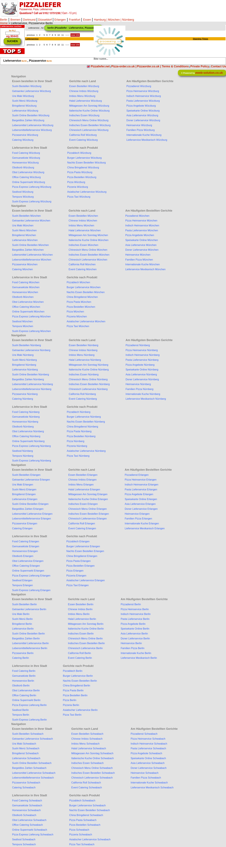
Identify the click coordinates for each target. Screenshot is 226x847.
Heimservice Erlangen (137, 513)
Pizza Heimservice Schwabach (148, 738)
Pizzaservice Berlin (22, 653)
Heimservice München (137, 254)
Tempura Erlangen (22, 585)
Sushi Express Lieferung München (31, 331)
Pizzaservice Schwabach (26, 782)
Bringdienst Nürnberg (24, 364)
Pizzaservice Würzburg (25, 135)
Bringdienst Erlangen (24, 494)
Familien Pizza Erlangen (138, 518)
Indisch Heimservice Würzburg (143, 96)
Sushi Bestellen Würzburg (26, 86)
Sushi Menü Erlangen (24, 489)
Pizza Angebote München (139, 235)
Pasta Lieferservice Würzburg (143, 100)
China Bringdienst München (82, 297)
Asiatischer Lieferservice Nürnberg (86, 451)
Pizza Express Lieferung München (31, 316)
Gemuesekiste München (26, 287)
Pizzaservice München (24, 264)
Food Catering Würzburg (26, 153)
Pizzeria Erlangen (76, 575)
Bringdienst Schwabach (25, 753)
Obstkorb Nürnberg (23, 426)
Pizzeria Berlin (71, 705)
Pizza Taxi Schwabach (81, 844)
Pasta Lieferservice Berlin (135, 619)
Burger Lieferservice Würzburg (84, 157)
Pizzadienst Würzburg (138, 86)
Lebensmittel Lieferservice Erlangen (32, 513)
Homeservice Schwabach (26, 810)
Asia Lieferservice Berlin (134, 633)
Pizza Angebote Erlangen (139, 494)
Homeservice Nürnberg (25, 421)
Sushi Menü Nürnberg (24, 360)
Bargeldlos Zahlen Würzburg (28, 120)
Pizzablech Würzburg (79, 153)
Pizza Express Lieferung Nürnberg (31, 446)
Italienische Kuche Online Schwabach (92, 758)
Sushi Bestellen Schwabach (27, 733)
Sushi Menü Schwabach (25, 748)
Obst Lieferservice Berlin (26, 690)
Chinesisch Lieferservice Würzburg (88, 130)
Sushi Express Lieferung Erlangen (31, 590)
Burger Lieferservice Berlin (78, 675)
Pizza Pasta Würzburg (79, 172)
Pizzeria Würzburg (77, 187)
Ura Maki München (22, 225)
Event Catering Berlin (80, 658)
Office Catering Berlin (24, 695)
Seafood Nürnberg (22, 451)
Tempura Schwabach (24, 844)
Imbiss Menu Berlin (79, 614)
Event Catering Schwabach (86, 787)
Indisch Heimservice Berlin (136, 614)
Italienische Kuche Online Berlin (86, 628)
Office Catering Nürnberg (26, 436)
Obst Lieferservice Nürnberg (28, 431)
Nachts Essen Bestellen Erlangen (85, 551)
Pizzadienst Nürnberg (138, 345)
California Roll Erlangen (81, 523)
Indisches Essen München (83, 245)
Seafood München (22, 321)
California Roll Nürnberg (82, 394)
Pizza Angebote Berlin (133, 624)
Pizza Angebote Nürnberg (140, 364)
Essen (87, 19)
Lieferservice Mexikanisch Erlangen (145, 528)
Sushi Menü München (24, 230)
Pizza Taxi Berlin (72, 714)
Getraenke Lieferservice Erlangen (31, 479)
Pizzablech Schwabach (82, 800)
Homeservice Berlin (23, 680)
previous (31, 35)
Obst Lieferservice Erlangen (27, 561)
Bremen (15, 19)
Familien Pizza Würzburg (140, 130)
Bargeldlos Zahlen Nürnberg (28, 379)
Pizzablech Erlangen (78, 541)
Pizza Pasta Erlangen (78, 561)
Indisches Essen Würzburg (84, 115)
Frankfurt (75, 19)
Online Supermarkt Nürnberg (28, 441)
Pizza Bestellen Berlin (75, 695)
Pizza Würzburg (76, 182)
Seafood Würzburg (22, 191)
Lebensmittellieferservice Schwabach (33, 777)
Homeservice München (25, 292)
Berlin (3, 19)
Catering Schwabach (24, 787)
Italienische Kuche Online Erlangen (88, 499)
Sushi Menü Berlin (22, 619)
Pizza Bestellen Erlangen (80, 565)
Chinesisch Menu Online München (88, 249)
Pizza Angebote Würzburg (141, 105)
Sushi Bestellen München (26, 215)
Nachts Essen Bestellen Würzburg (86, 162)
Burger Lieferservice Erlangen (83, 546)
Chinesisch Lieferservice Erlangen (87, 518)
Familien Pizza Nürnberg (139, 389)
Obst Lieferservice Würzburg (28, 172)
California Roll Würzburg (83, 135)
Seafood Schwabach (23, 839)
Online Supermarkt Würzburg (28, 182)
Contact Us (218, 66)
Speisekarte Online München (141, 240)
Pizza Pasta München (79, 302)
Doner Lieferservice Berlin (135, 638)
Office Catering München (26, 306)
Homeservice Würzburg (25, 162)
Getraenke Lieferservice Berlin (29, 609)
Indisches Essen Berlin (81, 633)
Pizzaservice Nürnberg (25, 394)
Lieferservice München (25, 240)
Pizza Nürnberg (75, 441)
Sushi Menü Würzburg (24, 100)
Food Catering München (25, 282)
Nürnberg (128, 19)
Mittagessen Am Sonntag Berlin (85, 624)
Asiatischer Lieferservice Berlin (80, 710)
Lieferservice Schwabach (26, 758)
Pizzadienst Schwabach (144, 733)
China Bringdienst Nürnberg (82, 426)
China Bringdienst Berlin (76, 685)
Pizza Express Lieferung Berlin (29, 705)
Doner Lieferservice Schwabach (148, 768)
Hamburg (100, 19)
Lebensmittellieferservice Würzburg (32, 130)
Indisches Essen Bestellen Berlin (86, 643)
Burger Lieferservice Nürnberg (84, 416)
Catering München (22, 269)
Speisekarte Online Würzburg (143, 110)
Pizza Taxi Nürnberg (78, 455)
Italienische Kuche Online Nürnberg (89, 369)
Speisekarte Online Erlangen (141, 499)
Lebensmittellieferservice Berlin (29, 648)
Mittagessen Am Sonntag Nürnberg (88, 364)
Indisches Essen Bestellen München (89, 254)
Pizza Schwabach (79, 829)
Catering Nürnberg (22, 398)
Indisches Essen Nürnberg (84, 374)
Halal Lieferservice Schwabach (88, 748)
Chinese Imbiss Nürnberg (83, 350)
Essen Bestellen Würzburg (84, 86)
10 (58, 35)
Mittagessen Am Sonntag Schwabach (92, 753)
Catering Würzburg (22, 140)
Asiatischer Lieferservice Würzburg (86, 191)
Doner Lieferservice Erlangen (141, 509)
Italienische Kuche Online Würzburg (89, 110)
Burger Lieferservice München (83, 287)
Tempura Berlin (20, 714)
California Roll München (82, 264)
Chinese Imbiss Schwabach (87, 738)
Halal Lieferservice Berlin (82, 619)
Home (4, 23)
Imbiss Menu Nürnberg (81, 355)
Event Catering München (82, 269)
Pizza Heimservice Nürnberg (142, 350)
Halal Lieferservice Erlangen (84, 489)
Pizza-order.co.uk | (123, 66)
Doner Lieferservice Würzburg (143, 120)
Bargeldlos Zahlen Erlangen (27, 509)
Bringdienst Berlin (22, 624)
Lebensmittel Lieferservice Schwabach (33, 773)
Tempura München (22, 326)
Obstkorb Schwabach (24, 815)
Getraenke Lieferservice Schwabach (32, 738)
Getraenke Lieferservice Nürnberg (31, 350)
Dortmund (29, 19)
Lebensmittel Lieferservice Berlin (30, 643)
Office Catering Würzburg (26, 177)
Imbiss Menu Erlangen (81, 484)
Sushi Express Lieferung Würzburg (31, 201)
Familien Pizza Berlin (132, 648)
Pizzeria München (77, 316)
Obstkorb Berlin (21, 685)
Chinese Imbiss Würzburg (83, 91)
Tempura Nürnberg (22, 455)
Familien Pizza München (139, 259)
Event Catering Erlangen (82, 528)
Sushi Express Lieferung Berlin (29, 719)
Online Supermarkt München (28, 311)
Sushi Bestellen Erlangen (26, 475)
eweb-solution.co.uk (209, 72)
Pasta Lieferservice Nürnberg (142, 360)
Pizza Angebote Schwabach (146, 753)
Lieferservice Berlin (23, 628)
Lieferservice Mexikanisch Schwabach (152, 787)
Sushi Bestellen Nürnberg (26, 345)
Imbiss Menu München (81, 225)
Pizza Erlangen (74, 570)
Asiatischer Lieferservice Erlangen (85, 580)
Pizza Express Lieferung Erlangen (31, 575)
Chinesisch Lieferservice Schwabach (92, 777)
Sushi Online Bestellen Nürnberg (30, 374)
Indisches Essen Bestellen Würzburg (90, 125)
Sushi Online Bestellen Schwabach (31, 763)
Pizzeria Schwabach (80, 834)
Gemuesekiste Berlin (24, 675)
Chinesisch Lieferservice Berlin (85, 648)
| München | (114, 19)
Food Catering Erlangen (25, 541)
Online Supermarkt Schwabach (29, 829)
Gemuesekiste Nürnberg (26, 416)
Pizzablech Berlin (72, 671)
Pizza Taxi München (78, 326)
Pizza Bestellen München (81, 306)
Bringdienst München (24, 235)
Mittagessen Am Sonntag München (88, 235)
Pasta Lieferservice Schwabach (148, 748)
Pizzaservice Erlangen (24, 523)
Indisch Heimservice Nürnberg (143, 355)
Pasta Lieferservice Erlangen (141, 489)
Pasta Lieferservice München (141, 230)
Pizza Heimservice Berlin (135, 609)
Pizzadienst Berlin (131, 604)
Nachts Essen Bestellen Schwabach (89, 810)
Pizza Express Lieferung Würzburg (31, 187)
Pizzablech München (78, 282)
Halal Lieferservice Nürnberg (85, 360)
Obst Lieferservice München (28, 302)
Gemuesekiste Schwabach (27, 805)
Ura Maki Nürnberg (22, 355)
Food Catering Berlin (23, 671)
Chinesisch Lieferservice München (88, 259)
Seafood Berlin (20, 710)
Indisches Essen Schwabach (87, 763)
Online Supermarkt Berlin (26, 700)
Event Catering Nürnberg (83, 398)
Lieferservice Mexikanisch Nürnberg (146, 398)
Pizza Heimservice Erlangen (140, 479)
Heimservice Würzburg (139, 125)
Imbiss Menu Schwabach (85, 743)
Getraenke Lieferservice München (31, 220)
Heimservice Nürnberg (138, 384)
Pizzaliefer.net (100, 66)
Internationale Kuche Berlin (136, 653)
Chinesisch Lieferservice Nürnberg (88, 389)
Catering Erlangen (22, 528)
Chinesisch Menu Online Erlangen (87, 509)
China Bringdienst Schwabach (86, 815)
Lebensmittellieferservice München (31, 259)
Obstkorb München (22, 297)
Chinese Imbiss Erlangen (82, 479)
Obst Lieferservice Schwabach (29, 820)
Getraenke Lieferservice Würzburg (31, 91)
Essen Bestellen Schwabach (87, 733)
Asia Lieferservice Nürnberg (141, 374)
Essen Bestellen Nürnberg (83, 345)
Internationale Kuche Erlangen (142, 523)
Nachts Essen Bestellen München (86, 292)
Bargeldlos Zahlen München (28, 249)
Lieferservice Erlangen (24, 499)
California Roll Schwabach (86, 782)
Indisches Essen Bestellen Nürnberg (89, 384)
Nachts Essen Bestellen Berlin (80, 680)
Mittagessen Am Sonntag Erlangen (87, 494)
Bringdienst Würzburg (24, 105)
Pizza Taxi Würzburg (78, 196)
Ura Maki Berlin (20, 614)
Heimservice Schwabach (144, 773)
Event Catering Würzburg (83, 140)
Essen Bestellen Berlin (80, 604)
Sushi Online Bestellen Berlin (28, 633)
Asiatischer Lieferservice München (86, 321)
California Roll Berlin (79, 653)
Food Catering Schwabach (27, 800)
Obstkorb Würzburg (23, 167)
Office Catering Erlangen (26, 565)
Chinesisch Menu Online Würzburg (88, 120)
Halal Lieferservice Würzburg (85, 100)
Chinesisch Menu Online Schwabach (92, 768)
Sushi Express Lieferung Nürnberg (31, 460)
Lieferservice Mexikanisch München (145, 269)
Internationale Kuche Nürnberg (143, 394)
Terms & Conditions (175, 66)
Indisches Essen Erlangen (83, 504)
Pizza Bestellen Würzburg (81, 177)
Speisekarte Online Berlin (135, 628)
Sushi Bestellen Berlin (24, 604)
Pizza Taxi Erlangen (77, 585)
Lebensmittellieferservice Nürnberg (31, 389)
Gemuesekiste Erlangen (25, 546)
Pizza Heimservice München (141, 220)
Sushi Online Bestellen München (30, 245)
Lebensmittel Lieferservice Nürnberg (32, 384)
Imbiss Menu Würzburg (82, 96)
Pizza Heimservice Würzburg (142, 91)
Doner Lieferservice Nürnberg (142, 379)
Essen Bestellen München (83, 215)
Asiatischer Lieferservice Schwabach (90, 839)
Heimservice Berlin (131, 643)
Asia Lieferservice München (140, 245)
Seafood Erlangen (22, 580)
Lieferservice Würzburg (25, 110)
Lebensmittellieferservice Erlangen (31, 518)
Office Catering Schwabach (27, 824)
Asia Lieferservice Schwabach (147, 763)
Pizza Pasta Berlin (73, 690)
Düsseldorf (45, 19)
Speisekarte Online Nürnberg (142, 369)
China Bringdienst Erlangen (81, 556)
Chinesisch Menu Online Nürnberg (88, 379)
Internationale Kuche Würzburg (143, 135)
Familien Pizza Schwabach (146, 777)
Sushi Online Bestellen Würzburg (30, 115)
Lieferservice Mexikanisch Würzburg (146, 140)
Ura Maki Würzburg (23, 96)
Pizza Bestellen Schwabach (84, 824)
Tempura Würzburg (23, 196)
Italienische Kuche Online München (88, 240)
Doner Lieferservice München (141, 249)
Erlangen (59, 19)
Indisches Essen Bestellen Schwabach (93, 773)
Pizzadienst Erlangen (137, 475)
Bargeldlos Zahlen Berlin (26, 638)
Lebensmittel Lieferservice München (32, 254)
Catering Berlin (20, 658)
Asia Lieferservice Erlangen (140, 504)
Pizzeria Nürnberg (77, 446)
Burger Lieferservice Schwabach (87, 805)
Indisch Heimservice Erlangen (141, 484)
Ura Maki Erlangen (22, 484)
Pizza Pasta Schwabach (82, 820)
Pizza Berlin (69, 700)
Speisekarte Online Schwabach (148, 758)
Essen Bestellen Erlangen (82, 475)
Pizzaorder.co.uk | (149, 66)
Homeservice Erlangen (25, 551)
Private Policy (199, 66)
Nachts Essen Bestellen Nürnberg (86, 421)
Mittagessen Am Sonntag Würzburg (89, 105)
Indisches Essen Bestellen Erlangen (88, 513)
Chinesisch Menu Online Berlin (85, 638)
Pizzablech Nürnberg (78, 412)
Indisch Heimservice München (142, 225)
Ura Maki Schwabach (24, 743)
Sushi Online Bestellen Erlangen (30, 504)
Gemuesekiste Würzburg (26, 157)
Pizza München (75, 311)
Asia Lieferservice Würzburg (142, 115)
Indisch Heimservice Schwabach (149, 743)
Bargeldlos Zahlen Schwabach (29, 768)
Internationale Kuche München (142, 264)
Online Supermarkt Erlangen (28, 570)
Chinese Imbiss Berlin (80, 609)
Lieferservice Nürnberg (25, 369)
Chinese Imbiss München (83, 220)
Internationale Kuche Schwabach (149, 782)
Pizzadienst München (137, 215)
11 (62, 35)
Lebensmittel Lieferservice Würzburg (32, 125)
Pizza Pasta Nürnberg (79, 431)
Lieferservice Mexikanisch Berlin (139, 658)
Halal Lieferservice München (85, 230)
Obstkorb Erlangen (22, 556)
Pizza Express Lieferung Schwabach (32, 834)
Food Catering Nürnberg (26, 412)
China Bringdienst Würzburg (83, 167)
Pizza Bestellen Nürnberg (81, 436)
